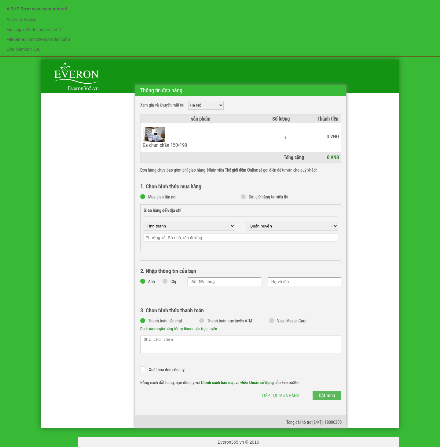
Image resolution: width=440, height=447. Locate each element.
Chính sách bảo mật (218, 382)
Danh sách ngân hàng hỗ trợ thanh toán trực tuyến (178, 328)
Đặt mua (327, 395)
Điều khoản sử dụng (257, 382)
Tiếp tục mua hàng (280, 395)
